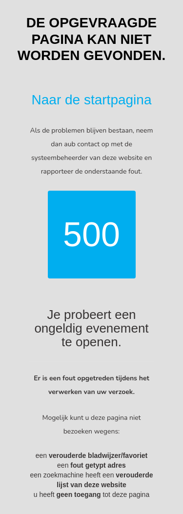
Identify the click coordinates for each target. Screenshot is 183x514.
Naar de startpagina (92, 99)
